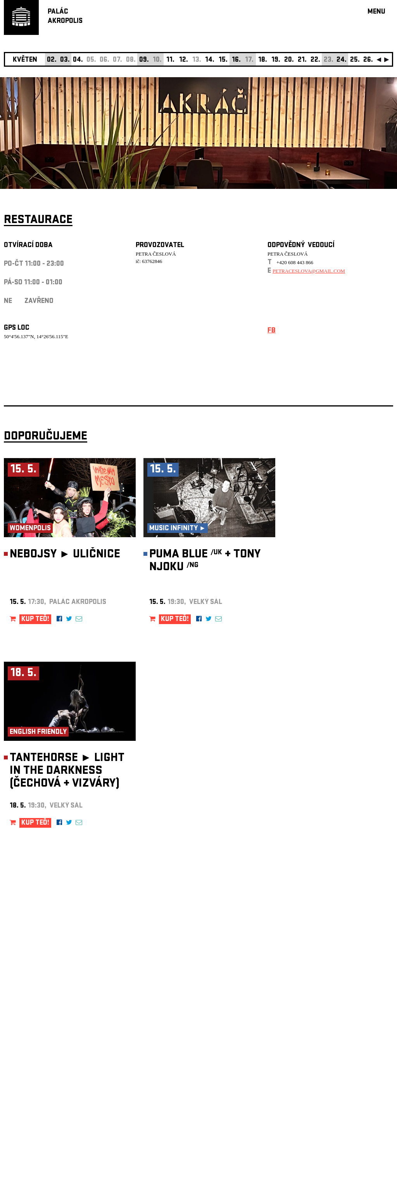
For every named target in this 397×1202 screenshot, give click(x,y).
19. (275, 60)
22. (315, 60)
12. (183, 60)
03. (65, 60)
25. (355, 60)
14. (209, 60)
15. (223, 60)
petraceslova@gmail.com (309, 271)
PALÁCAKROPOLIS (65, 17)
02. (52, 60)
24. (342, 60)
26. (368, 60)
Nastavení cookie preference (35, 1097)
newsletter (343, 1006)
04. (78, 60)
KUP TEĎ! (35, 619)
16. (236, 60)
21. (302, 60)
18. (262, 60)
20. (289, 60)
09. (144, 60)
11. (170, 60)
